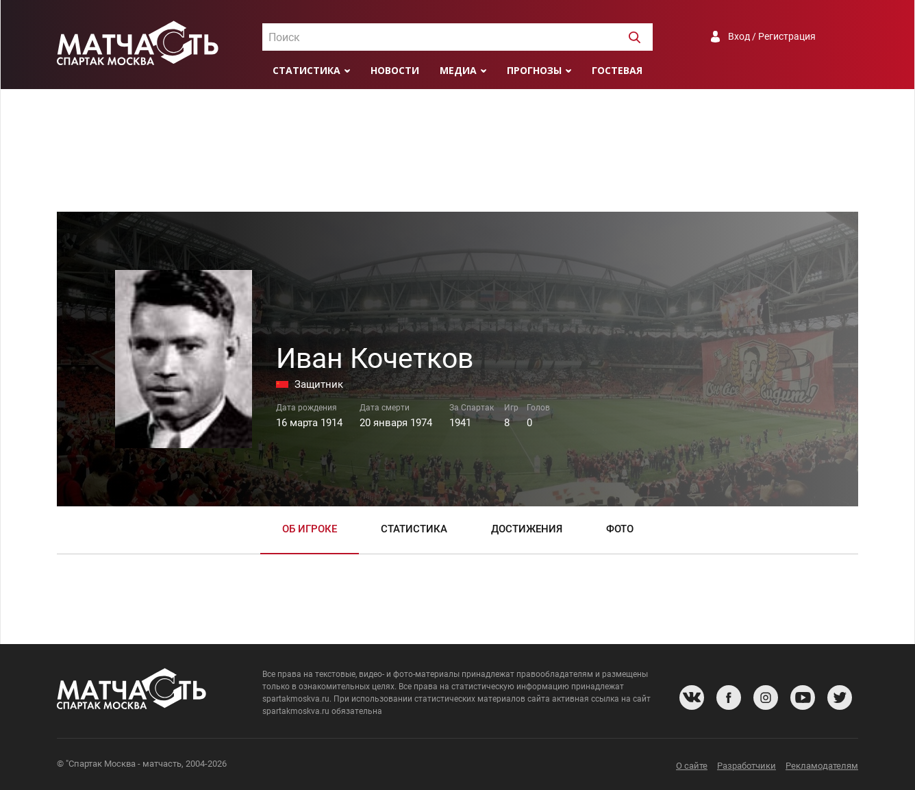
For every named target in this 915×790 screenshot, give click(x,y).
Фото (620, 529)
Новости (395, 70)
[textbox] (457, 37)
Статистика (306, 70)
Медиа (458, 70)
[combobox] (457, 37)
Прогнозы (534, 70)
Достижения (526, 529)
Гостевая (617, 70)
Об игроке (309, 529)
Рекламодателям (822, 766)
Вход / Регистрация (772, 36)
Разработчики (746, 766)
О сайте (691, 766)
